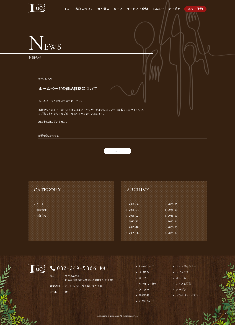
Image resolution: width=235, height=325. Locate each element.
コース (118, 9)
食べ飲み (103, 9)
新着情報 (42, 210)
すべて (40, 204)
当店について (84, 9)
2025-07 (173, 233)
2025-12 (133, 221)
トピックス (182, 272)
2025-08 (134, 233)
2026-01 (172, 215)
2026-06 (134, 204)
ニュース (181, 278)
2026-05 (172, 204)
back (117, 151)
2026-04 (134, 210)
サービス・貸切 (137, 9)
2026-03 (172, 210)
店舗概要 (144, 295)
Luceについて (147, 266)
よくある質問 (183, 283)
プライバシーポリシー (188, 295)
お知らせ (42, 215)
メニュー (158, 9)
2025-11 (172, 221)
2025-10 (134, 227)
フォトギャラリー (186, 266)
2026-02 (133, 215)
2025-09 (172, 227)
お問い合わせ (146, 301)
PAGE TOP (223, 313)
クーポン (174, 9)
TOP (67, 9)
